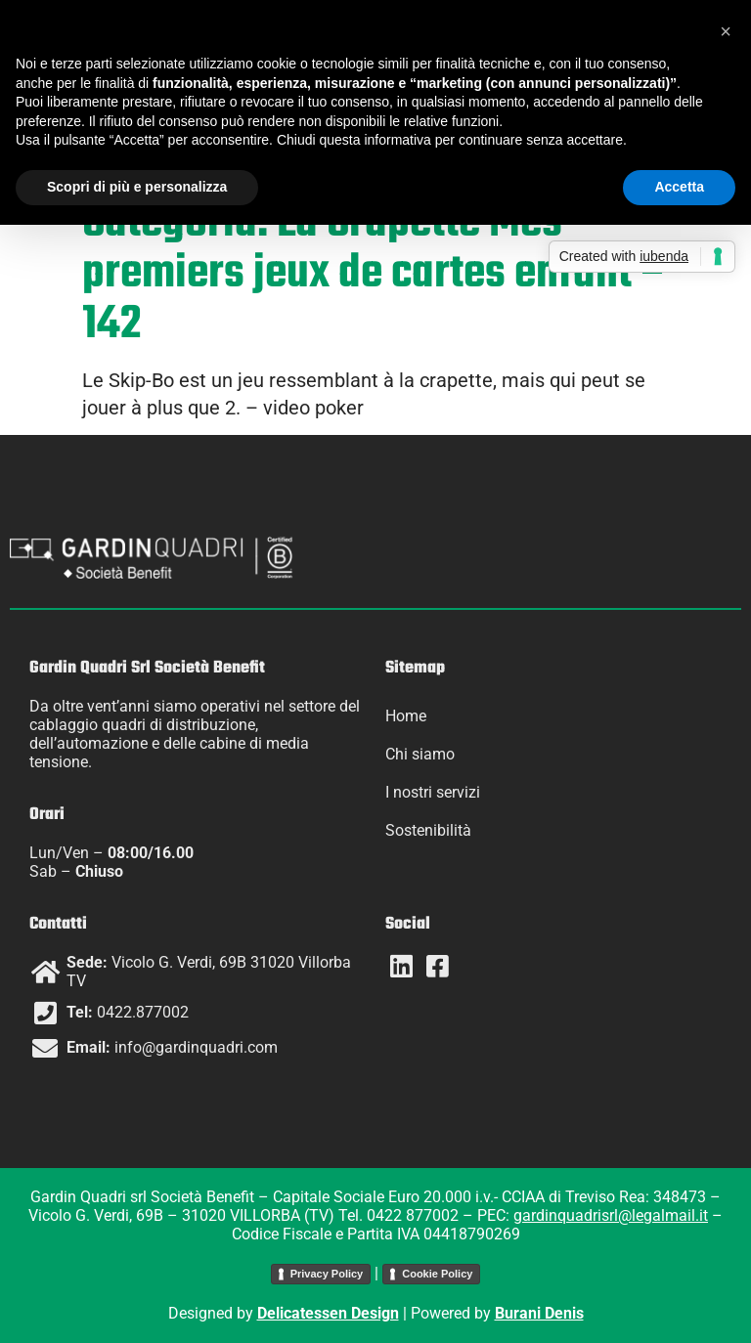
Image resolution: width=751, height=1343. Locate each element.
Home (405, 716)
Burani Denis (539, 1313)
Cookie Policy (437, 1273)
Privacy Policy (327, 1273)
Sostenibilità (428, 830)
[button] (725, 31)
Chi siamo (420, 754)
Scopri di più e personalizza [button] (137, 187)
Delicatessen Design (328, 1313)
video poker (313, 407)
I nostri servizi (432, 792)
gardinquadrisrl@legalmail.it (610, 1215)
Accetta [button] (679, 187)
